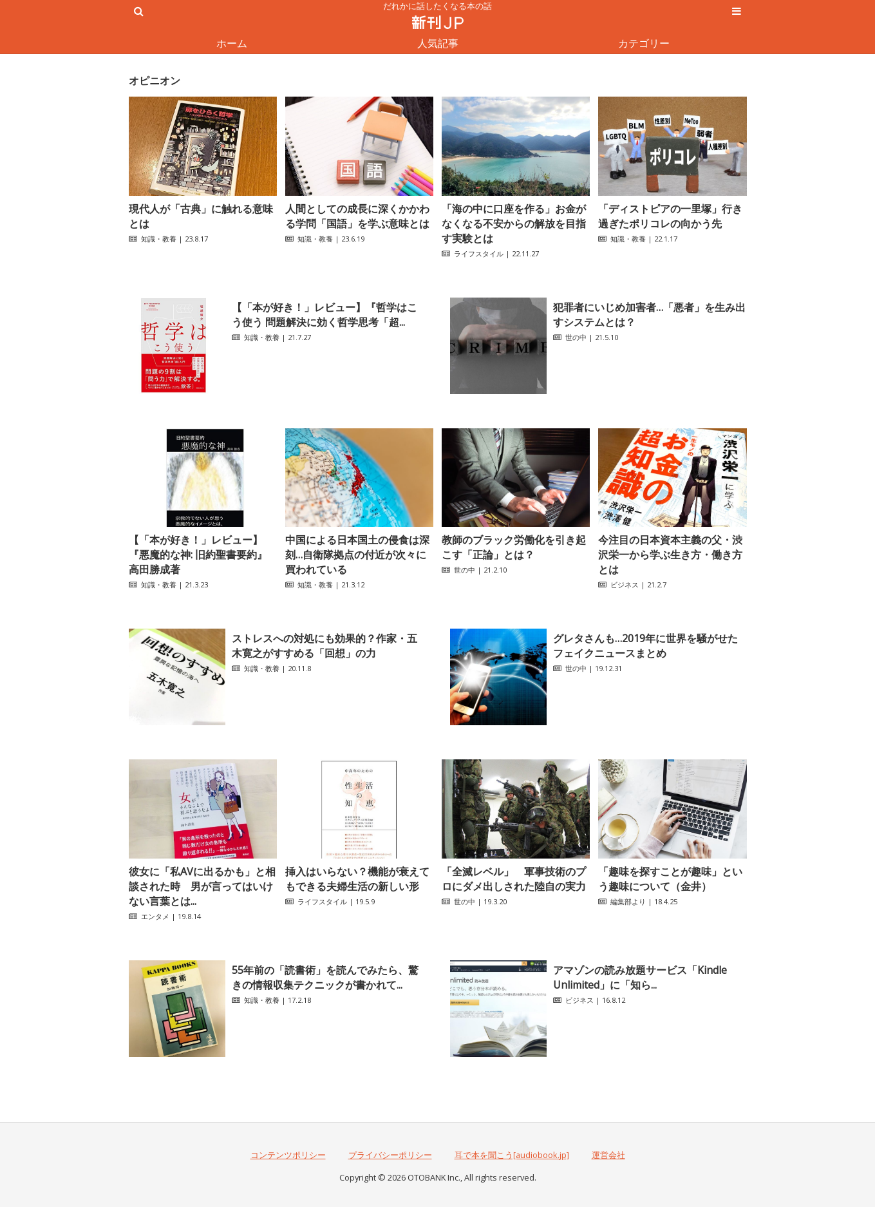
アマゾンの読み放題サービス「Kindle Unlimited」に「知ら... (640, 977)
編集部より (628, 901)
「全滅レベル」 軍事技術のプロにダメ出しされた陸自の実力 (514, 878)
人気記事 (437, 43)
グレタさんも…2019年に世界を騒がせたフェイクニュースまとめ (645, 645)
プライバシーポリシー (390, 1155)
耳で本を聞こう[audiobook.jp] (512, 1155)
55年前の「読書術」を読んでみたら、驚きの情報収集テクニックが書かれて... (325, 977)
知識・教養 (158, 238)
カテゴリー (644, 43)
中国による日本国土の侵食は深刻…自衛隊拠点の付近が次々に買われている (357, 554)
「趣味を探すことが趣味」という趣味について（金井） (670, 878)
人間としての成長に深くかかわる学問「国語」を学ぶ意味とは (357, 216)
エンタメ (155, 916)
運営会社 (608, 1155)
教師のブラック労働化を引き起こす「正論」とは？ (514, 547)
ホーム (231, 43)
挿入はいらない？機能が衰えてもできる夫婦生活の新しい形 (357, 878)
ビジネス (624, 584)
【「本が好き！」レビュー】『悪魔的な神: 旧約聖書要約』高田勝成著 (198, 554)
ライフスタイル (478, 253)
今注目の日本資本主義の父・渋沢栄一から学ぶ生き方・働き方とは (670, 554)
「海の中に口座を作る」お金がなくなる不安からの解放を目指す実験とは (514, 223)
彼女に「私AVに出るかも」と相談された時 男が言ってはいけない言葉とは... (202, 886)
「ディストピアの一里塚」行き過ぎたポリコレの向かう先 (670, 216)
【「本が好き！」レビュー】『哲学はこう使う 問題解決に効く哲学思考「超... (324, 314)
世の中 (576, 337)
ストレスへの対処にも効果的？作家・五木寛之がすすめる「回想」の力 (324, 645)
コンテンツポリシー (288, 1155)
